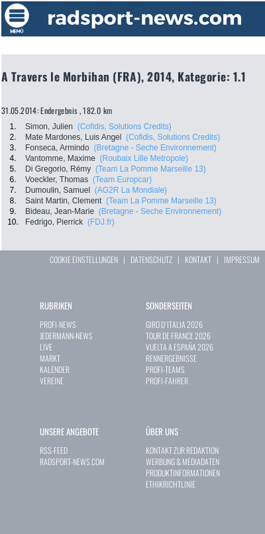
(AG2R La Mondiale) (131, 190)
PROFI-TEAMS (165, 369)
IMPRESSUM (242, 259)
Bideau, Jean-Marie (59, 211)
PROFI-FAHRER (167, 380)
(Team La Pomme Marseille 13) (150, 169)
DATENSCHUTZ (151, 259)
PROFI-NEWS (58, 324)
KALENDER (55, 369)
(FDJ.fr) (101, 222)
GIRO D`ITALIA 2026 (174, 324)
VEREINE (52, 380)
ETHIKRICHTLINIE (170, 484)
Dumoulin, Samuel (57, 190)
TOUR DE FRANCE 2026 (178, 335)
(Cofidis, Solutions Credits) (125, 126)
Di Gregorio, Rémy (58, 169)
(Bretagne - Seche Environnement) (154, 147)
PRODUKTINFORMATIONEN (183, 472)
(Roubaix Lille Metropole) (143, 158)
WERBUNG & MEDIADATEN (182, 461)
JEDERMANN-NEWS (66, 335)
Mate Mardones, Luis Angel (73, 137)
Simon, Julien (49, 126)
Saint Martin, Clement (63, 200)
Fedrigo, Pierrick (54, 222)
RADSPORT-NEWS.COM (72, 461)
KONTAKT (198, 259)
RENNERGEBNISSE (171, 358)
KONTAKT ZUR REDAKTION (182, 450)
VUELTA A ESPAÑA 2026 (179, 346)
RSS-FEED (54, 450)
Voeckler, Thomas (56, 179)
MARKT (50, 358)
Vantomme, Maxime (60, 158)
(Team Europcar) (122, 179)
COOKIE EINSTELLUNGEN (84, 259)
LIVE (46, 346)
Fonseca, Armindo (57, 147)
